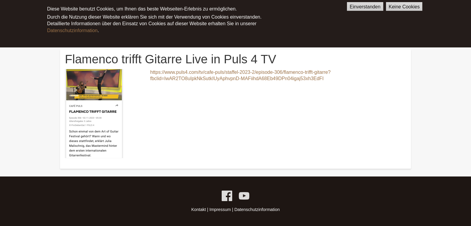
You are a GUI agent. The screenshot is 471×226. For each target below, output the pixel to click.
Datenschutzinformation (72, 27)
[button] (94, 113)
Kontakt (198, 209)
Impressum (220, 209)
